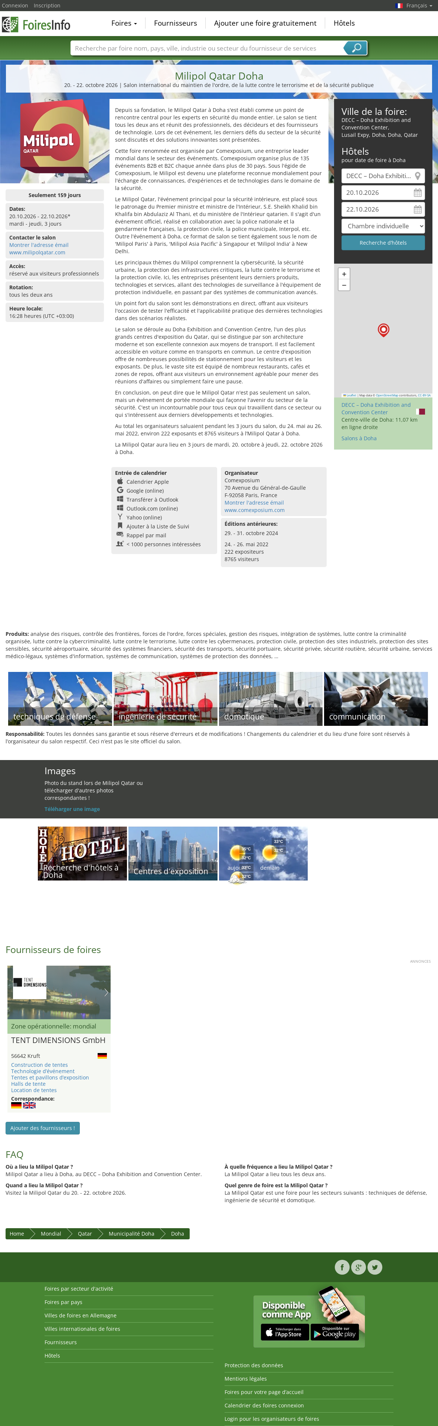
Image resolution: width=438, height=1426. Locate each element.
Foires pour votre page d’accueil (264, 1392)
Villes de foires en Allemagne (81, 1315)
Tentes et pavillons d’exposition (50, 1077)
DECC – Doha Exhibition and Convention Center (376, 408)
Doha (177, 1233)
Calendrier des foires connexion (264, 1405)
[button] (383, 330)
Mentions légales (246, 1378)
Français (419, 5)
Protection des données (254, 1365)
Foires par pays (63, 1302)
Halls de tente (28, 1083)
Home (17, 1233)
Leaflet (350, 395)
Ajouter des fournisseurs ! (42, 1128)
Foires (124, 24)
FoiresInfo (39, 23)
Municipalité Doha (131, 1233)
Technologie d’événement (43, 1071)
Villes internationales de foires (82, 1328)
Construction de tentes (39, 1064)
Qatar (85, 1233)
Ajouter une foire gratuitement (265, 24)
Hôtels (344, 24)
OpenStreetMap (387, 395)
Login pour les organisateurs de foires (272, 1418)
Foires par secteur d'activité (79, 1288)
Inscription (47, 5)
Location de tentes (34, 1090)
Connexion (15, 5)
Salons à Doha (359, 438)
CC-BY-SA (424, 395)
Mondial (51, 1233)
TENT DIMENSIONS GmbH (58, 1040)
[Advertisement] (219, 606)
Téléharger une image (72, 808)
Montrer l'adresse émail (39, 244)
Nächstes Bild (106, 992)
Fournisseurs (175, 24)
